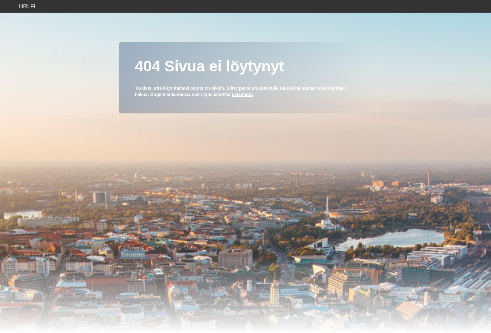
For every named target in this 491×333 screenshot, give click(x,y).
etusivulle (268, 88)
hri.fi (27, 6)
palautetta (242, 94)
